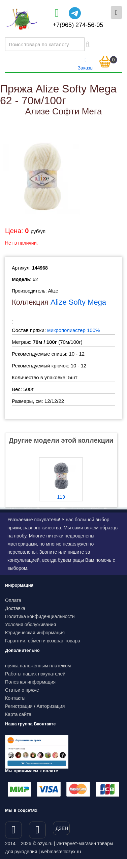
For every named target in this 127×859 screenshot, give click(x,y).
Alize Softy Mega (78, 302)
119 (61, 497)
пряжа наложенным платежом (38, 665)
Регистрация (19, 706)
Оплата (13, 600)
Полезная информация (30, 682)
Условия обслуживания (30, 624)
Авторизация (51, 706)
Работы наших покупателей (35, 673)
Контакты (15, 698)
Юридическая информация (35, 632)
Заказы (86, 64)
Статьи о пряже (22, 690)
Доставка (15, 608)
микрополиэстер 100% (73, 330)
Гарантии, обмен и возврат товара (42, 640)
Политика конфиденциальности (40, 616)
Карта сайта (18, 714)
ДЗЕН (62, 828)
